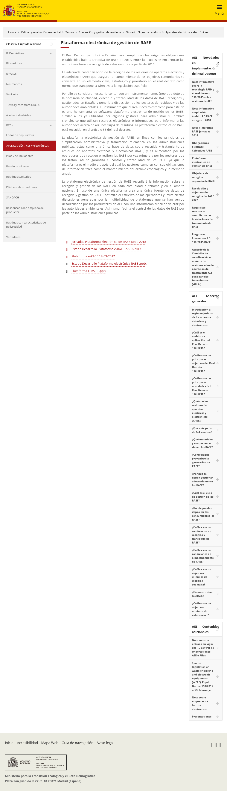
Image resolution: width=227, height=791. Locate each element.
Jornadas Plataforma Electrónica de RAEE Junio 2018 (109, 242)
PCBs (9, 125)
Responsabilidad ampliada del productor (25, 210)
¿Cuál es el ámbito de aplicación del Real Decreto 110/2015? (201, 340)
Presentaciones (202, 716)
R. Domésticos (15, 53)
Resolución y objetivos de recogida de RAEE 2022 (203, 194)
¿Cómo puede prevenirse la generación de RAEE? (201, 460)
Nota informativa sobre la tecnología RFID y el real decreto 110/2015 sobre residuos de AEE (203, 91)
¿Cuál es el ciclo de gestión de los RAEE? (202, 496)
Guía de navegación (77, 742)
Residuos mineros (17, 166)
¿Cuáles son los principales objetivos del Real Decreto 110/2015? (203, 363)
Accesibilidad (27, 742)
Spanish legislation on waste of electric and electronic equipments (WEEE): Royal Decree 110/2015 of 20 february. (202, 676)
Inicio (9, 742)
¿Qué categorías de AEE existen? (202, 430)
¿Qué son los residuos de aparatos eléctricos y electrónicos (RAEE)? (200, 410)
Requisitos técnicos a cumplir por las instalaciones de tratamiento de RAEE (202, 217)
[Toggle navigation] (218, 10)
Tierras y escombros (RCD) (23, 105)
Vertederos (13, 237)
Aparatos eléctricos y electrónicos (187, 32)
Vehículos (12, 94)
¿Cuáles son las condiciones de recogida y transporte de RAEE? (201, 534)
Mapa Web (49, 742)
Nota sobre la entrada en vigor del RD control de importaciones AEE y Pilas (203, 647)
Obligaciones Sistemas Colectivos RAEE (202, 146)
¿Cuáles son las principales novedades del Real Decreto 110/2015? (201, 386)
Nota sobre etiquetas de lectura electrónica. (200, 703)
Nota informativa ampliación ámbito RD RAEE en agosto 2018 (203, 114)
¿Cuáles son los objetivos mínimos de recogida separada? (201, 576)
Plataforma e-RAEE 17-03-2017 (93, 256)
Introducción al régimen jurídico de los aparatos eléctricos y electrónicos (202, 317)
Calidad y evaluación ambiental (41, 32)
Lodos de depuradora (20, 135)
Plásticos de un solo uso (21, 187)
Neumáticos (14, 84)
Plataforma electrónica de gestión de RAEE (202, 162)
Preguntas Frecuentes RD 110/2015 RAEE (201, 238)
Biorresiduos (14, 63)
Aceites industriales (18, 115)
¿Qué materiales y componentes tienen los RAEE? (202, 443)
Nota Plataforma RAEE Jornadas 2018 (202, 131)
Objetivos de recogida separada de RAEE (203, 177)
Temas (70, 32)
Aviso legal (105, 742)
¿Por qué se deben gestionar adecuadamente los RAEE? (202, 479)
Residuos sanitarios (18, 177)
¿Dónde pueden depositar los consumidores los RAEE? (203, 513)
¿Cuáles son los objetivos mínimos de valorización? (201, 609)
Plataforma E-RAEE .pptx (89, 271)
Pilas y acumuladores (19, 156)
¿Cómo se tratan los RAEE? (202, 594)
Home (12, 32)
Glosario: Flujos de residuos (143, 32)
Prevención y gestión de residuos (100, 32)
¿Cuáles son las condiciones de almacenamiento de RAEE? (203, 555)
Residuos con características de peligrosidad (26, 225)
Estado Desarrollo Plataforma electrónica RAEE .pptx (109, 263)
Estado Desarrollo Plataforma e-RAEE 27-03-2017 (106, 249)
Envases (11, 73)
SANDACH (12, 197)
